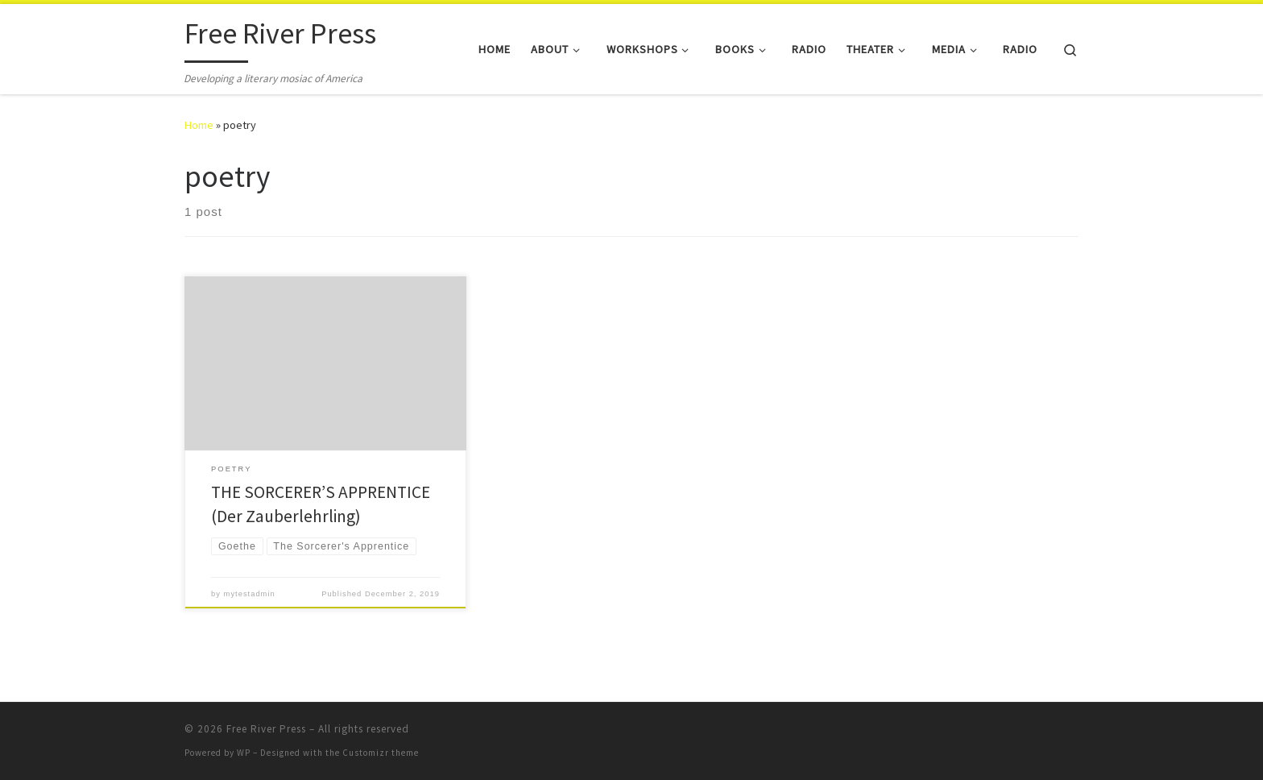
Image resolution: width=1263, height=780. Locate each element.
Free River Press (266, 729)
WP (244, 752)
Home (198, 125)
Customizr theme (380, 752)
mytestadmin (249, 594)
